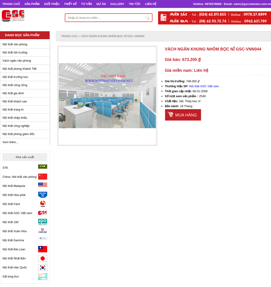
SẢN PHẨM (32, 4)
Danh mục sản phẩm (22, 35)
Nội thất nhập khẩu (14, 117)
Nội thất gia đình (13, 93)
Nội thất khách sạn (14, 101)
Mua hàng (186, 115)
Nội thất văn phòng (14, 44)
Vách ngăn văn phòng (16, 60)
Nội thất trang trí (13, 109)
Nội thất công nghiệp (16, 126)
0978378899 (213, 4)
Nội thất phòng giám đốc (18, 134)
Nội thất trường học (15, 77)
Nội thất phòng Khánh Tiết (19, 68)
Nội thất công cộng (14, 85)
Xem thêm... (10, 142)
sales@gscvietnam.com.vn (252, 4)
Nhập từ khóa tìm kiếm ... (147, 17)
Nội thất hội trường (14, 52)
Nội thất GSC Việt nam (204, 86)
